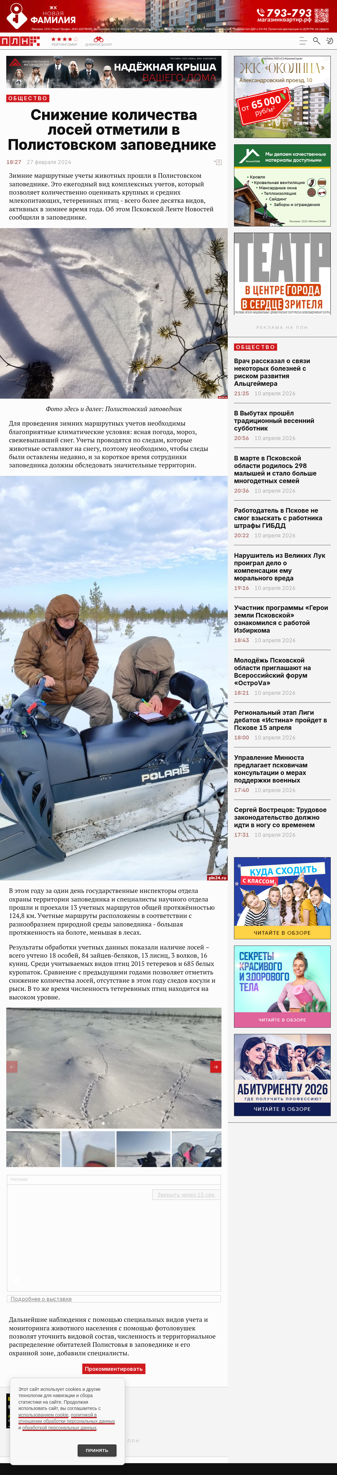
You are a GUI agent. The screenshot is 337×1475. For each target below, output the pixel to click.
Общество (28, 98)
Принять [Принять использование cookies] (95, 1450)
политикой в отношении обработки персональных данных (66, 1417)
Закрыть (187, 1194)
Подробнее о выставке (41, 1299)
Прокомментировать (114, 1369)
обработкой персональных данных (59, 1426)
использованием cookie (43, 1413)
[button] (329, 40)
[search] (316, 40)
